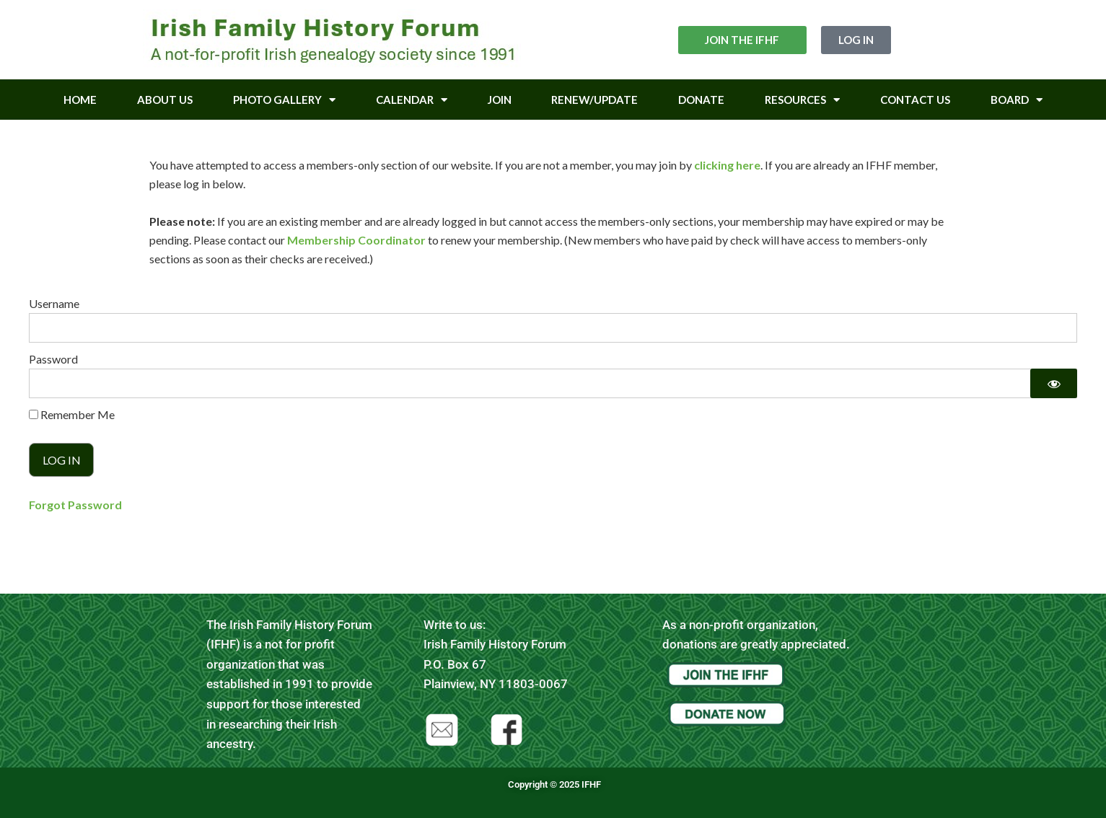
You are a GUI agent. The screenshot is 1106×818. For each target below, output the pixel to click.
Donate (701, 99)
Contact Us (915, 99)
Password (53, 359)
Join (500, 99)
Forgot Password (75, 504)
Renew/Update (594, 99)
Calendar (411, 100)
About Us (165, 99)
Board (1017, 100)
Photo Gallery (284, 100)
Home (80, 99)
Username (54, 303)
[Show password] (1053, 383)
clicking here (727, 165)
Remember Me (72, 414)
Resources (802, 100)
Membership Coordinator (356, 240)
